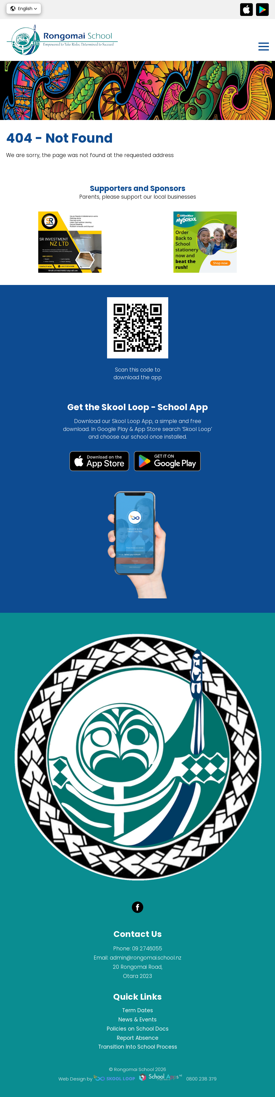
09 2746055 (147, 948)
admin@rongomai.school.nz (145, 957)
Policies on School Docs (138, 1028)
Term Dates (137, 1010)
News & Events (137, 1019)
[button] (23, 8)
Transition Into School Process (137, 1046)
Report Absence (137, 1038)
